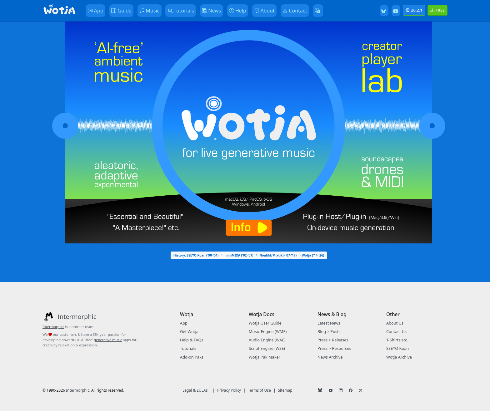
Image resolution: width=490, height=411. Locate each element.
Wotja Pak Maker (264, 357)
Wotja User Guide (265, 323)
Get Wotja (189, 331)
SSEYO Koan (397, 348)
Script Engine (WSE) (267, 348)
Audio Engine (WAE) (267, 340)
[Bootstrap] (59, 10)
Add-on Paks (191, 357)
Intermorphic (53, 326)
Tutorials (188, 348)
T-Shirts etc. (397, 340)
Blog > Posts (329, 331)
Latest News (329, 323)
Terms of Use (259, 390)
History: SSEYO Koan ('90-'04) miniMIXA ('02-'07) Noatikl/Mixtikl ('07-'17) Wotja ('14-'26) (248, 255)
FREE (437, 10)
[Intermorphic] (69, 317)
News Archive (330, 357)
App (184, 323)
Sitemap (285, 390)
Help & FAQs (191, 340)
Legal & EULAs (195, 390)
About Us (394, 323)
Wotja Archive (399, 357)
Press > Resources (334, 348)
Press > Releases (333, 340)
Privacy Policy (229, 390)
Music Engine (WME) (268, 331)
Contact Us (396, 331)
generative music (108, 339)
